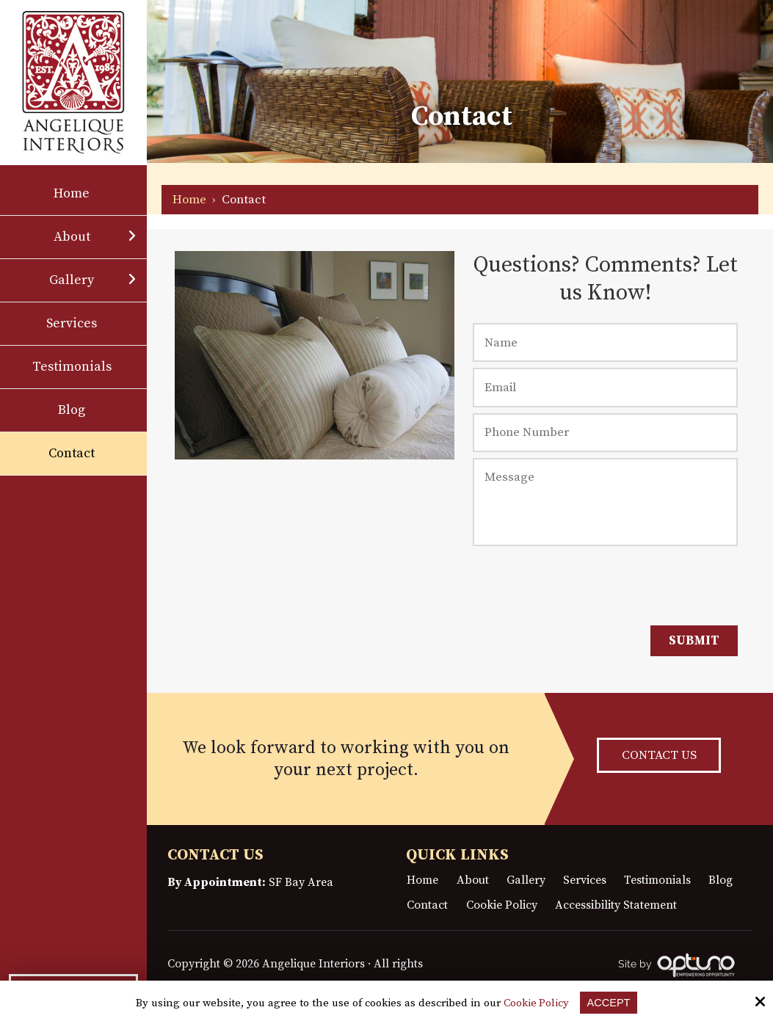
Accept (609, 1002)
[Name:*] (605, 342)
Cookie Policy (535, 1003)
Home (189, 200)
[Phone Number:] (605, 432)
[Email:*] (605, 387)
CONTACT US (659, 756)
